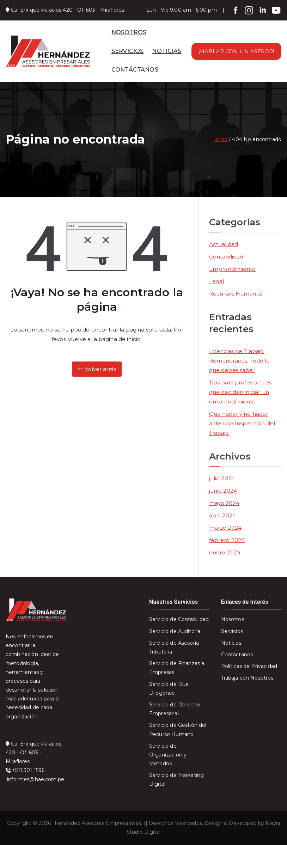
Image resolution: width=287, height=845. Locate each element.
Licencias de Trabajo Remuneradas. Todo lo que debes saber (239, 360)
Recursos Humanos (235, 293)
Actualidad (223, 244)
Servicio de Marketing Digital (176, 779)
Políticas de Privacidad (249, 666)
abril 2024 (222, 515)
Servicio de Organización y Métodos (168, 755)
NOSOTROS (128, 32)
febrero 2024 (227, 540)
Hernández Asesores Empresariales (96, 823)
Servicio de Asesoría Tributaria (174, 647)
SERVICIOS (127, 51)
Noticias (231, 643)
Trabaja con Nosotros (247, 678)
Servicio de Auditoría (174, 631)
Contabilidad (226, 256)
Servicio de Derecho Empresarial (174, 709)
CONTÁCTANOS (134, 69)
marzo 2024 (225, 527)
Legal (216, 281)
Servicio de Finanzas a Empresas (176, 667)
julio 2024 (222, 478)
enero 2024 (225, 552)
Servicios (232, 631)
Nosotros (232, 619)
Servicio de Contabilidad (179, 619)
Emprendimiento (232, 269)
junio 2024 (223, 490)
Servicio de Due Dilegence (169, 688)
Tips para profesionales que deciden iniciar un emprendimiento (240, 392)
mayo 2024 (224, 503)
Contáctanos (237, 654)
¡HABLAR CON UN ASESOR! (236, 51)
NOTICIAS (166, 51)
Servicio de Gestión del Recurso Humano (177, 729)
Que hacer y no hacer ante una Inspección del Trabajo (242, 423)
